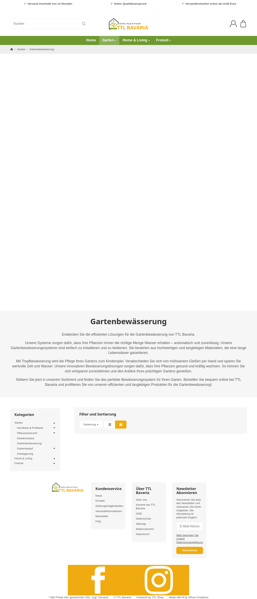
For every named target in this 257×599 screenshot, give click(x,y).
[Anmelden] (233, 24)
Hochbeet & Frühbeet (36, 427)
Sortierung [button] (90, 424)
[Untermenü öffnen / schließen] (54, 423)
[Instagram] (158, 580)
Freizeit (163, 40)
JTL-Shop (158, 597)
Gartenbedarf (36, 448)
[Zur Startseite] (128, 24)
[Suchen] (49, 23)
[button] (160, 425)
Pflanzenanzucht (36, 433)
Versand (103, 597)
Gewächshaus (25, 438)
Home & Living (136, 40)
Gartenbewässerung (29, 443)
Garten (109, 40)
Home (91, 40)
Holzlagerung (25, 453)
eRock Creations (198, 597)
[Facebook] (98, 580)
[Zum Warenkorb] (243, 24)
